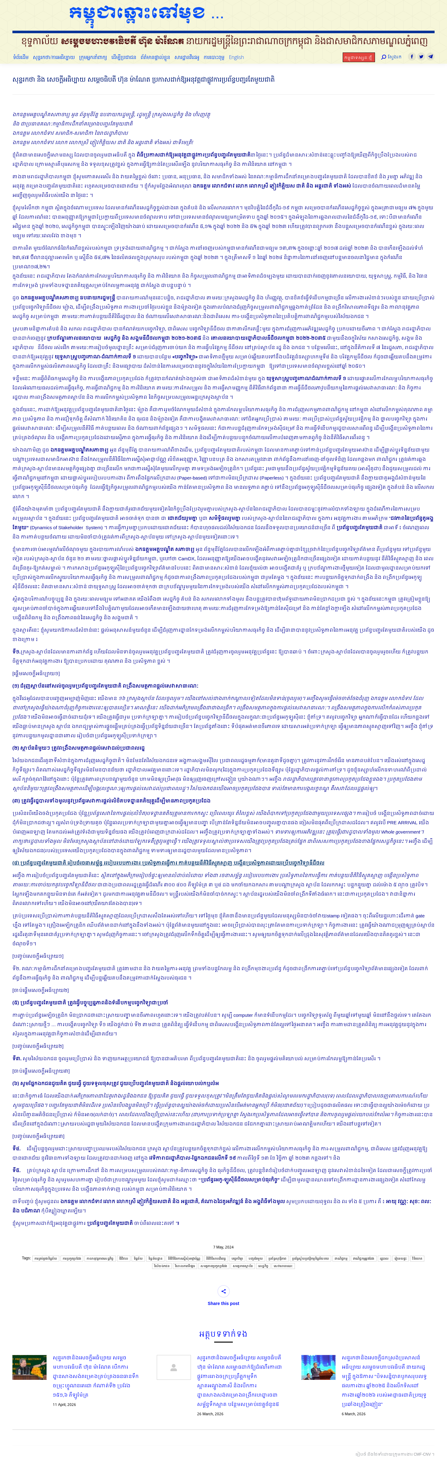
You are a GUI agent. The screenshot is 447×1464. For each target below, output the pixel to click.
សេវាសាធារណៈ (283, 1266)
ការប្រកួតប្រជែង (72, 1258)
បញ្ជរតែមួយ (256, 1258)
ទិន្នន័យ (138, 1258)
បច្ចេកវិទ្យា (237, 1258)
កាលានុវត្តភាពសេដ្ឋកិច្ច (100, 1258)
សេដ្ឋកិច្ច (263, 1266)
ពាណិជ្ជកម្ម (341, 1258)
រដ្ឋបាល (384, 1258)
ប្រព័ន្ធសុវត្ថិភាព (277, 1258)
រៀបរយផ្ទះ (401, 1258)
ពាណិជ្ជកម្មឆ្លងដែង (363, 1258)
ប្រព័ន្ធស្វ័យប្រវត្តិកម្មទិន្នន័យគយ (310, 1258)
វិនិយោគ (417, 1258)
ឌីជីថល (123, 1258)
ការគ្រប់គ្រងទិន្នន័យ (45, 1258)
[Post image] (29, 1367)
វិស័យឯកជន (161, 1266)
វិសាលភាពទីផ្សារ (185, 1266)
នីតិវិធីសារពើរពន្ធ (216, 1258)
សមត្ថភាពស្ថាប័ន (243, 1266)
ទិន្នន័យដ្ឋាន (155, 1258)
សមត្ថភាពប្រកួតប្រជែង (214, 1266)
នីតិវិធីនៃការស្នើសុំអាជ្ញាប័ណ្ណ (184, 1258)
